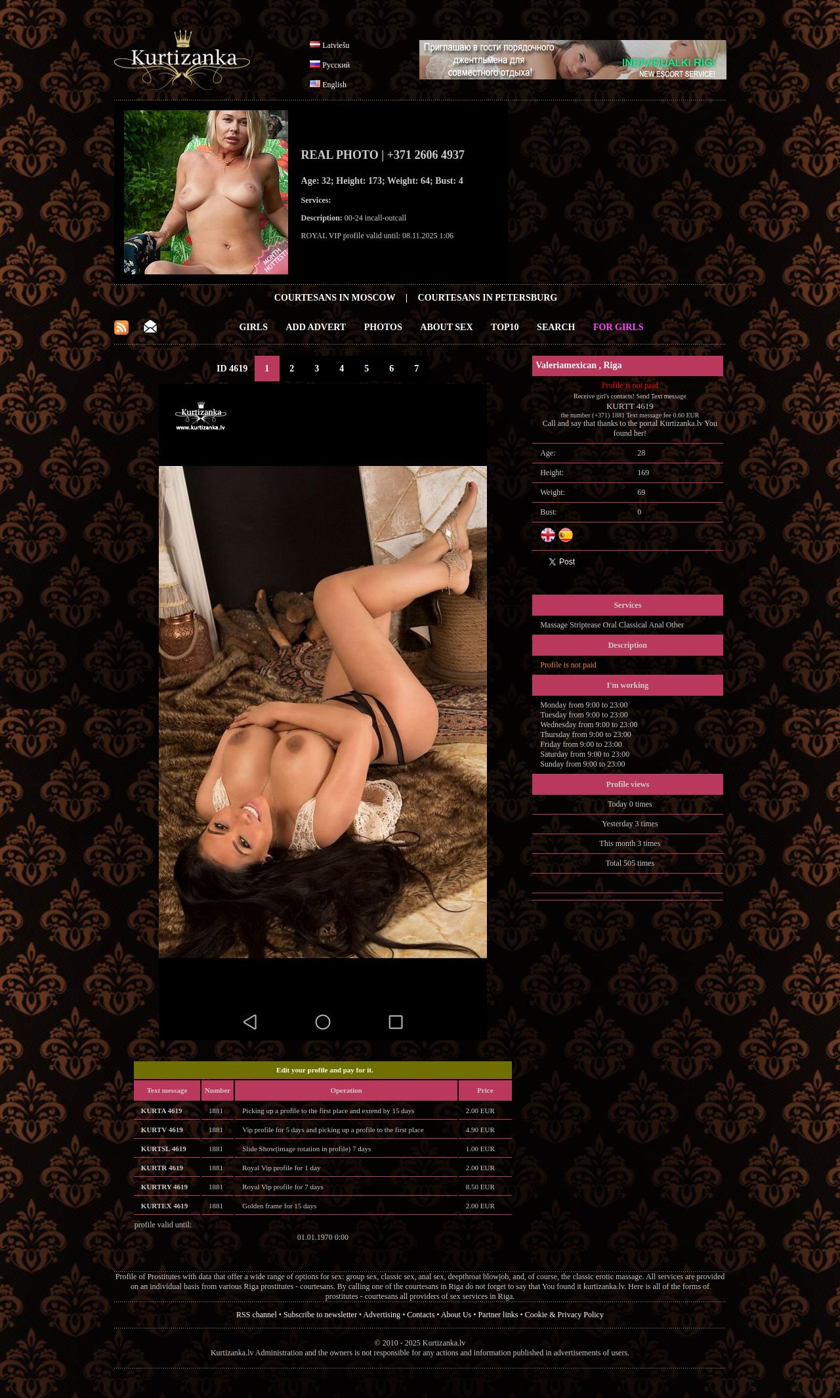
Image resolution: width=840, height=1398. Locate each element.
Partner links (498, 1314)
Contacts (420, 1314)
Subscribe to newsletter (320, 1314)
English (334, 84)
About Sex (446, 327)
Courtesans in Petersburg (488, 298)
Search (556, 327)
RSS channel (256, 1314)
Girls (253, 327)
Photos (383, 327)
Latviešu (335, 45)
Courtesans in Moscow (335, 298)
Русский (336, 65)
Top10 (505, 327)
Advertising (381, 1314)
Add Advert (316, 327)
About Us (456, 1314)
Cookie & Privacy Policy (564, 1314)
